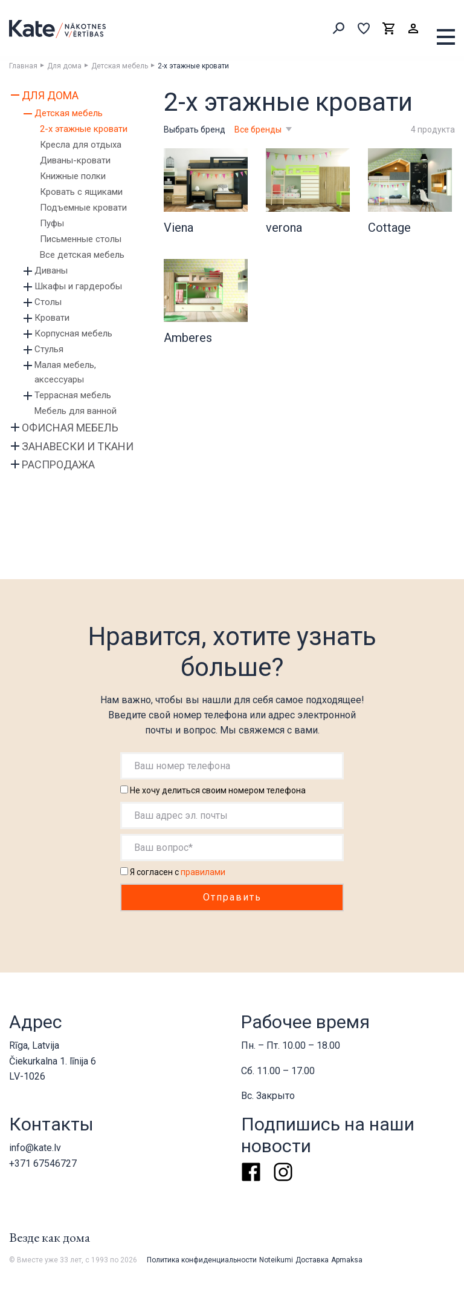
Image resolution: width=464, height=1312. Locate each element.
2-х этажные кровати (83, 128)
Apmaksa (346, 1260)
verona (284, 227)
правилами (203, 872)
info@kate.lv (35, 1147)
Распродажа (58, 464)
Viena (178, 227)
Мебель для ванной (75, 410)
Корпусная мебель (73, 333)
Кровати (51, 317)
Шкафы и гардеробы (78, 286)
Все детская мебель (82, 254)
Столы (48, 302)
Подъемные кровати (83, 207)
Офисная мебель (70, 427)
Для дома (64, 66)
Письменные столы (80, 239)
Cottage (389, 227)
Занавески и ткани (78, 446)
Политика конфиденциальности (202, 1260)
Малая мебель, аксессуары (65, 372)
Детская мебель (119, 66)
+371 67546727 (43, 1163)
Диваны (51, 270)
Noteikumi (276, 1260)
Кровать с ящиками (81, 191)
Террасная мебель (72, 395)
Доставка (312, 1260)
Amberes (188, 337)
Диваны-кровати (75, 160)
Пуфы (52, 223)
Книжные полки (73, 176)
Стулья (48, 349)
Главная (23, 66)
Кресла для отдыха (80, 144)
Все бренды (258, 129)
